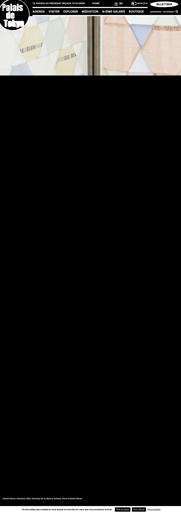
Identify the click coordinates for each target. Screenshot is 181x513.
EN (121, 3)
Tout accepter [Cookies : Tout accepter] (122, 509)
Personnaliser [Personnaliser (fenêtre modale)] (154, 509)
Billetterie (164, 4)
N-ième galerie (113, 11)
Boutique (136, 11)
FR (116, 3)
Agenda (38, 11)
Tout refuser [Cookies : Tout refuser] (139, 509)
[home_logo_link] (16, 32)
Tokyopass (168, 12)
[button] (176, 12)
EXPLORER (70, 11)
